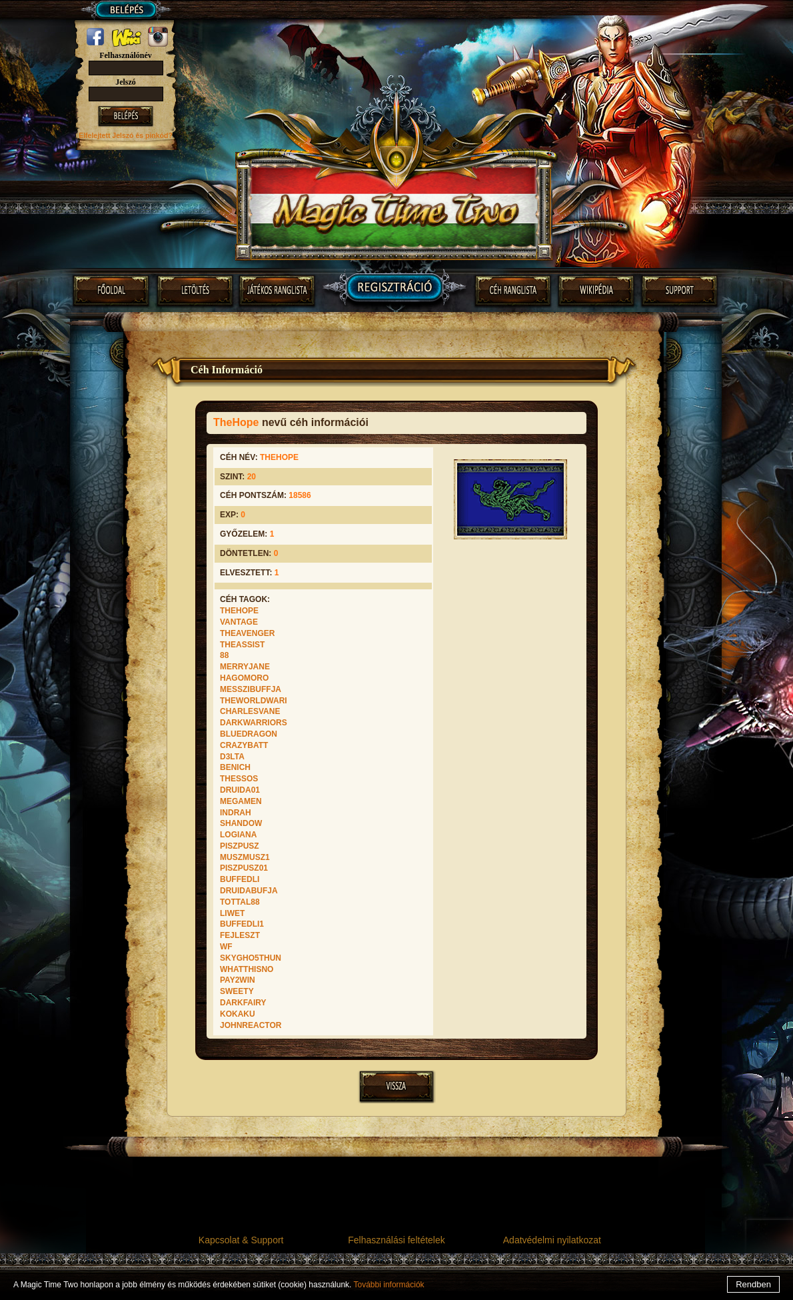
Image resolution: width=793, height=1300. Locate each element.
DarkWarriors (253, 722)
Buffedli (239, 879)
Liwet (232, 913)
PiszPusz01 (244, 868)
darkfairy (243, 1002)
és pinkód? (153, 135)
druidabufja (249, 890)
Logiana (238, 834)
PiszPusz (239, 846)
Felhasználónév (125, 55)
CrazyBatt (244, 745)
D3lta (232, 756)
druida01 (240, 790)
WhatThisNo (246, 969)
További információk (389, 1284)
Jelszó (125, 82)
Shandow (241, 823)
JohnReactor (250, 1025)
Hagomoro (244, 678)
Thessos (239, 778)
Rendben (753, 1284)
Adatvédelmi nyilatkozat (552, 1240)
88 (224, 655)
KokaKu (237, 1014)
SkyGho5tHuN (250, 958)
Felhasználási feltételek (396, 1240)
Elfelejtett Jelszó (107, 135)
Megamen (241, 801)
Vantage (239, 622)
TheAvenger (247, 633)
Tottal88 (240, 902)
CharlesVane (250, 711)
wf (226, 946)
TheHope (239, 610)
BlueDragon (248, 734)
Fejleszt (240, 935)
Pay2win (237, 980)
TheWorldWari (253, 700)
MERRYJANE (245, 666)
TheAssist (242, 644)
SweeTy (237, 991)
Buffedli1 (242, 924)
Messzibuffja (250, 689)
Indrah (235, 812)
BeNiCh (235, 767)
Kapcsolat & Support (241, 1240)
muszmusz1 (245, 857)
